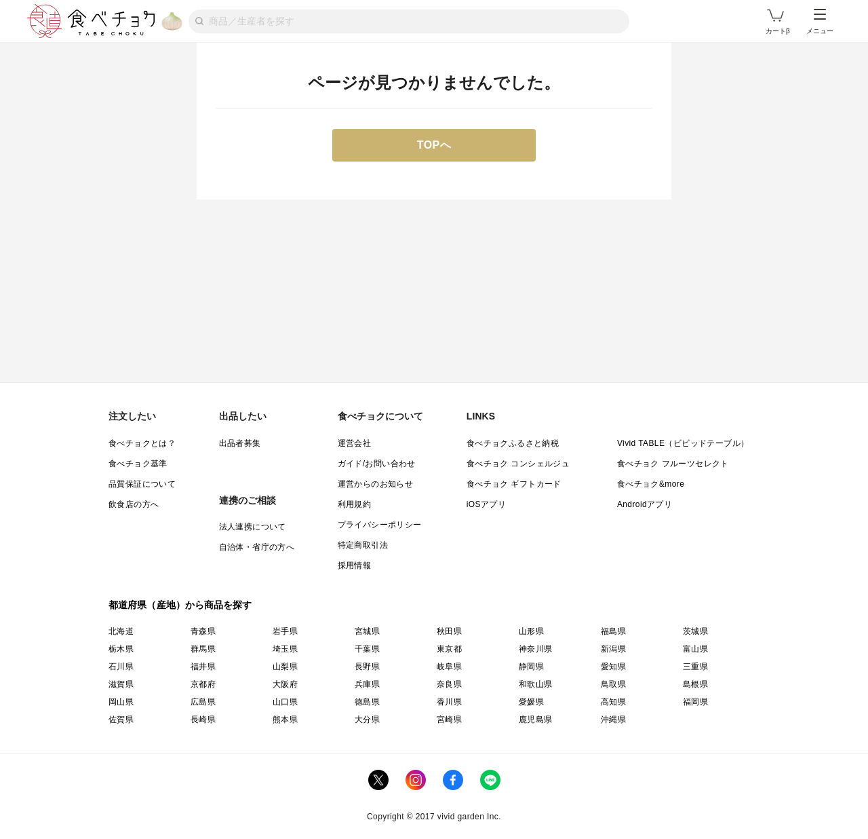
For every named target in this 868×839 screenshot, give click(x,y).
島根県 (695, 684)
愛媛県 (531, 702)
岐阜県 (449, 666)
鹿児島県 (536, 719)
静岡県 (531, 666)
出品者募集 (240, 443)
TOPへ (434, 145)
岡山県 (121, 702)
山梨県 (285, 666)
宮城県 (367, 631)
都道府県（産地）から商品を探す (180, 604)
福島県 (613, 631)
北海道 (121, 631)
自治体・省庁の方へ (257, 547)
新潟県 (613, 649)
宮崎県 (449, 719)
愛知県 (613, 666)
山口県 (285, 702)
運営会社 (355, 443)
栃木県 (121, 649)
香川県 (449, 702)
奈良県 (449, 684)
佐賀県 (121, 719)
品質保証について (142, 484)
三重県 (695, 666)
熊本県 (285, 719)
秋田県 (449, 631)
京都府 (203, 684)
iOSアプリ (486, 504)
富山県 (695, 649)
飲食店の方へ (133, 504)
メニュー (819, 22)
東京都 (449, 649)
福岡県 (695, 702)
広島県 (203, 702)
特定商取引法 (363, 545)
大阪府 (285, 684)
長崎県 (203, 719)
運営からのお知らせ (376, 484)
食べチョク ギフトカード (514, 484)
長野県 (367, 666)
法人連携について (252, 527)
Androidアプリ (644, 504)
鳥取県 (613, 684)
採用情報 (355, 565)
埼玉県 (285, 649)
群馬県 (203, 649)
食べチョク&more (650, 484)
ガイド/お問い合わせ (377, 463)
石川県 (121, 666)
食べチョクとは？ (142, 443)
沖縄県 (613, 719)
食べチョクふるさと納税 (513, 443)
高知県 (613, 702)
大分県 (367, 719)
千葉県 (367, 649)
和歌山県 (536, 684)
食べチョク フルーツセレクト (673, 463)
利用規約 (355, 504)
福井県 (203, 666)
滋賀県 (121, 684)
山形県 (531, 631)
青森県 (203, 631)
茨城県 (695, 631)
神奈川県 (536, 649)
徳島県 (367, 702)
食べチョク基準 (137, 463)
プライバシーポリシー (380, 524)
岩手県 (285, 631)
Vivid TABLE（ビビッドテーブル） (683, 443)
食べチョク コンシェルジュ (518, 463)
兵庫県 (367, 684)
